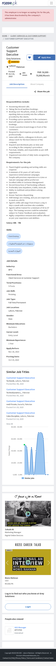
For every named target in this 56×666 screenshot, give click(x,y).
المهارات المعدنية (14, 251)
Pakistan (18, 310)
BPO (10, 269)
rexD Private (11, 404)
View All (9, 424)
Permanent (21, 302)
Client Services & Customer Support (24, 278)
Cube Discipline (12, 416)
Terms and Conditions (35, 658)
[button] (7, 514)
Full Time (12, 302)
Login (28, 606)
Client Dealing (13, 236)
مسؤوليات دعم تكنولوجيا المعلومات (20, 244)
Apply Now (44, 57)
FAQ (13, 658)
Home (4, 35)
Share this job (42, 91)
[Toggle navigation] (51, 3)
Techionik (10, 381)
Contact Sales (48, 658)
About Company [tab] (37, 84)
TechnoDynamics (13, 392)
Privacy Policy (21, 658)
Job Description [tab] (16, 84)
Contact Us (7, 658)
